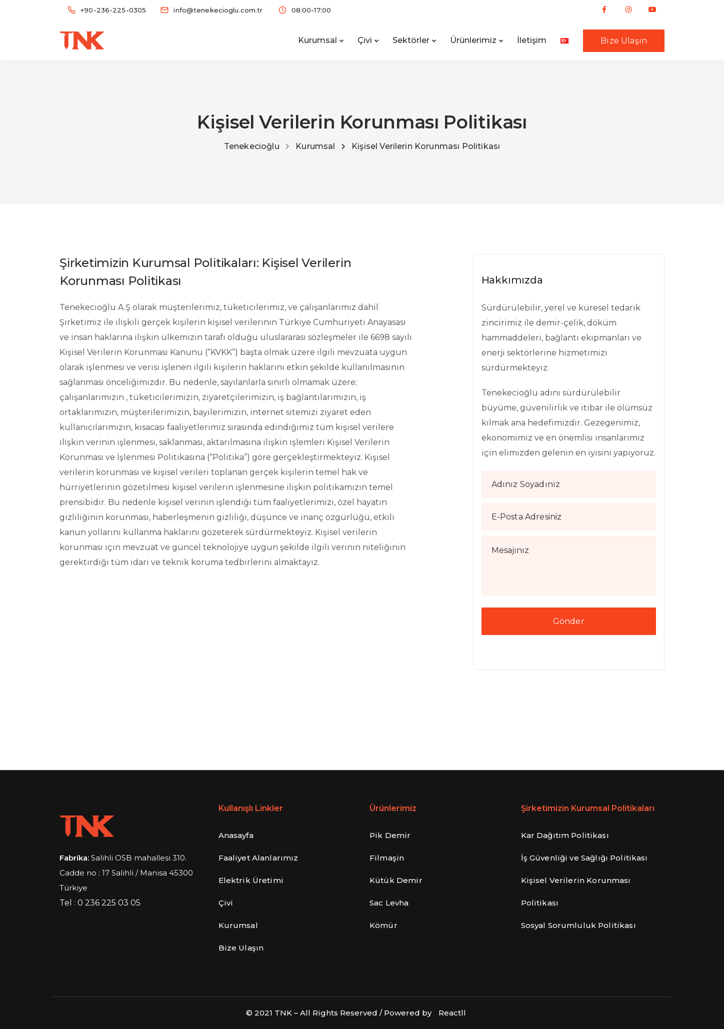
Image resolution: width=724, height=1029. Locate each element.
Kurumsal (317, 40)
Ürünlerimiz (473, 40)
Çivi (365, 40)
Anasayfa (236, 835)
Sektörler (411, 40)
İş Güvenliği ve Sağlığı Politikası (584, 857)
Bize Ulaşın (623, 41)
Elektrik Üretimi (251, 880)
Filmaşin (387, 857)
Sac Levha (389, 903)
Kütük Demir (396, 880)
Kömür (384, 925)
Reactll (452, 1013)
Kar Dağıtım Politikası (565, 835)
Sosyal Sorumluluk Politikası (578, 925)
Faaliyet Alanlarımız (258, 857)
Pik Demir (390, 835)
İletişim (531, 40)
